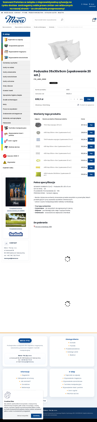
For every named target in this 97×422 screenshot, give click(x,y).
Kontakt (73, 343)
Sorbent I (38, 259)
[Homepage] (2, 12)
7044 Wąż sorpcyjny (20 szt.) (53, 125)
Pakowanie (7, 123)
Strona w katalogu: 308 (43, 227)
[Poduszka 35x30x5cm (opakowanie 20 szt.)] (64, 50)
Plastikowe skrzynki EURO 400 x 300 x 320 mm (63, 303)
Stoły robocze (8, 86)
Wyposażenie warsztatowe (23, 27)
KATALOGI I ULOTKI (51, 13)
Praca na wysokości (10, 109)
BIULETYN (61, 13)
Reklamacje (26, 387)
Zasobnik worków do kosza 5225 (84, 303)
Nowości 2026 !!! (11, 156)
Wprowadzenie (7, 27)
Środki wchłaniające (40, 27)
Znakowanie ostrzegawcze (12, 114)
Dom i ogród (10, 141)
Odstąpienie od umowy (26, 378)
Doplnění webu (8, 168)
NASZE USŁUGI (8, 13)
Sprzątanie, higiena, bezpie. (12, 95)
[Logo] (13, 19)
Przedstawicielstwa (73, 349)
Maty (5, 104)
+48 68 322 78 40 (26, 360)
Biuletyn (73, 355)
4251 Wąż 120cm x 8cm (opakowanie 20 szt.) (57, 146)
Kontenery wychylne (10, 63)
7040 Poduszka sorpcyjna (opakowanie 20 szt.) (58, 139)
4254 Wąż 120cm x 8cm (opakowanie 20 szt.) (57, 160)
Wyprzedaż (9, 162)
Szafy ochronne (8, 81)
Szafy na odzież (8, 67)
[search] (62, 20)
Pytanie (72, 346)
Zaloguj (85, 4)
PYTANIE (24, 13)
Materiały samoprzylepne (12, 118)
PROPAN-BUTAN (12, 147)
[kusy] (74, 99)
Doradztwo (26, 384)
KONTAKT (18, 13)
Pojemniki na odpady (13, 40)
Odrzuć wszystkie (22, 416)
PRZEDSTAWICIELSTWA (36, 13)
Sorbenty (51, 27)
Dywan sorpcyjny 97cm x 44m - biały (85, 256)
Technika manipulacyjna (15, 128)
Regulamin (25, 375)
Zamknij (36, 416)
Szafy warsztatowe (10, 77)
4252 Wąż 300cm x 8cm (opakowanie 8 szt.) (57, 153)
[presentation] (34, 257)
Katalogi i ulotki (72, 352)
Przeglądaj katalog (16, 208)
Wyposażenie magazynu (15, 51)
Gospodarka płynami (14, 46)
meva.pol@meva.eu (11, 258)
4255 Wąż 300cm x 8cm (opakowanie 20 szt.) (58, 167)
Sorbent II (59, 259)
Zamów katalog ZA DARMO (16, 211)
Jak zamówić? (26, 381)
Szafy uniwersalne (9, 72)
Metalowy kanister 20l (42, 303)
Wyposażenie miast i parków (13, 134)
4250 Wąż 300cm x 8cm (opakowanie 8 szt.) (57, 132)
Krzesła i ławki (8, 90)
